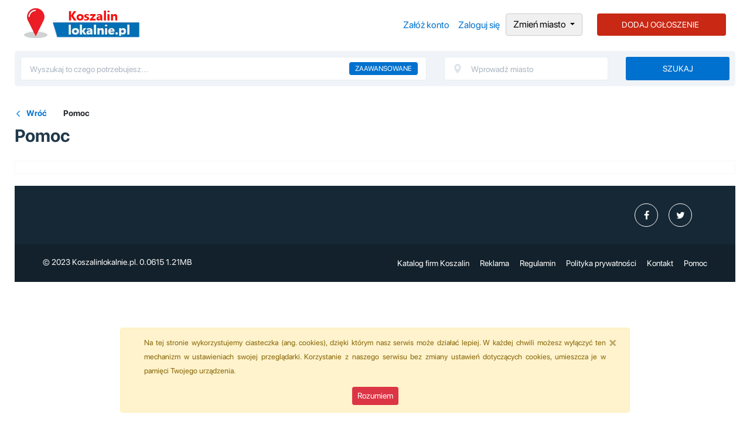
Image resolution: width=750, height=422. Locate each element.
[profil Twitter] (680, 215)
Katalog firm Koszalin (433, 263)
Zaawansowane (383, 68)
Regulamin (537, 263)
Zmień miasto (540, 24)
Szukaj (678, 68)
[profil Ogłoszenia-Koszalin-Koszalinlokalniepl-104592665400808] (646, 215)
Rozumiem (375, 395)
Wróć (36, 113)
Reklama (494, 263)
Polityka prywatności (601, 263)
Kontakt (660, 263)
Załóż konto (426, 24)
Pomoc (695, 263)
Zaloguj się (479, 24)
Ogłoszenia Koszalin (81, 23)
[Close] (612, 342)
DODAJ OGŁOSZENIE (660, 24)
